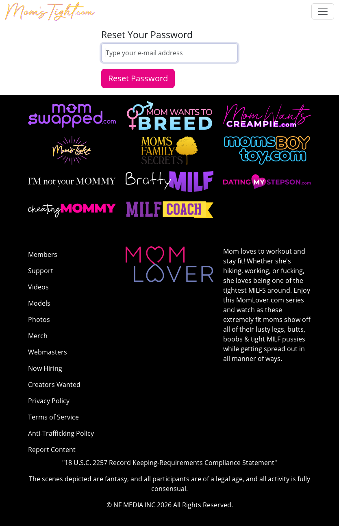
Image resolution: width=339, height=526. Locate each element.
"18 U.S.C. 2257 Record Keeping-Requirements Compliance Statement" (169, 462)
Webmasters (47, 352)
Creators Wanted (54, 384)
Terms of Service (53, 417)
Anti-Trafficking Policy (61, 433)
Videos (38, 287)
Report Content (52, 449)
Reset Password (138, 78)
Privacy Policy (49, 400)
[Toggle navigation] (322, 11)
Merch (38, 335)
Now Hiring (45, 368)
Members (42, 254)
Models (39, 303)
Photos (39, 319)
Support (40, 270)
